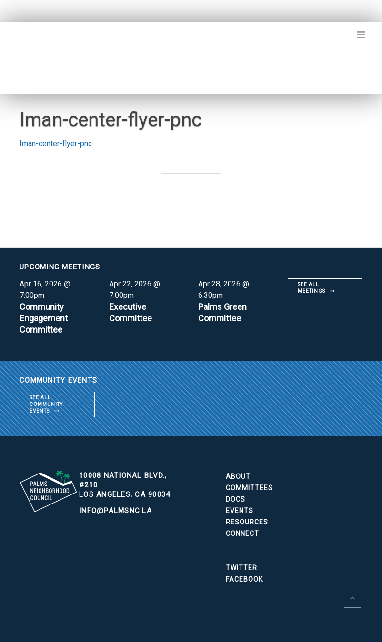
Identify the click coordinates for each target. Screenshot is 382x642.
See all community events (46, 404)
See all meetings (311, 288)
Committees (249, 488)
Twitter (241, 568)
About (238, 476)
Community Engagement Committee (44, 318)
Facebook (244, 579)
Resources (247, 522)
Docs (235, 499)
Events (239, 510)
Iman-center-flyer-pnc (56, 143)
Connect (242, 533)
